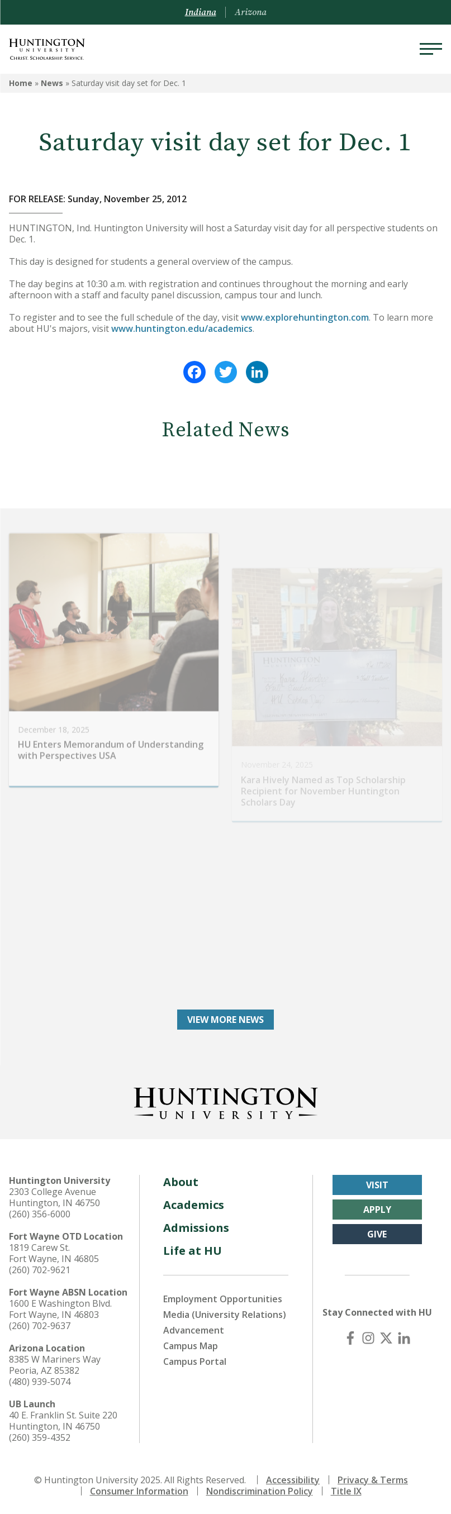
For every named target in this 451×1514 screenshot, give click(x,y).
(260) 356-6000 (39, 1213)
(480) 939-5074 (39, 1381)
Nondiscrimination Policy (259, 1490)
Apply (377, 1209)
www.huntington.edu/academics (182, 328)
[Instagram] (368, 1337)
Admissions (196, 1227)
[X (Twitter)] (386, 1337)
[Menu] (431, 49)
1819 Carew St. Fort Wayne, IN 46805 (54, 1252)
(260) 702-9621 (39, 1269)
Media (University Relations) (224, 1314)
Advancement (193, 1329)
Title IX (346, 1490)
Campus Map (190, 1345)
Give (377, 1233)
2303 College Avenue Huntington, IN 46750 (54, 1196)
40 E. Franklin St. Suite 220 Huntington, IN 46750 (63, 1420)
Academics (193, 1204)
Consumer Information (139, 1490)
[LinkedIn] (404, 1337)
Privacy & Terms (373, 1479)
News (52, 83)
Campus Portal (194, 1361)
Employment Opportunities (222, 1298)
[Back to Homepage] (226, 1100)
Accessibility (293, 1479)
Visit (377, 1184)
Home (20, 83)
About (180, 1181)
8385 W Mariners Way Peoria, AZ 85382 (55, 1364)
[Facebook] (350, 1337)
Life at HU (192, 1250)
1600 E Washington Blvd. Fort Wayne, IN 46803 (60, 1308)
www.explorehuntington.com (305, 317)
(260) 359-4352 (39, 1437)
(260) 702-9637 (39, 1325)
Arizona (251, 12)
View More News (225, 1019)
